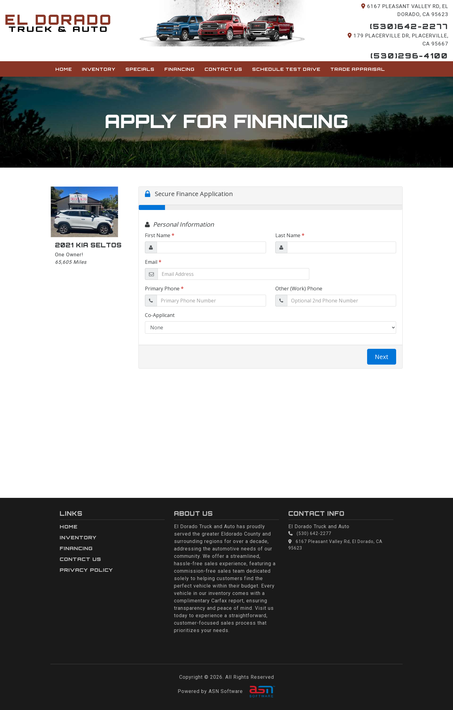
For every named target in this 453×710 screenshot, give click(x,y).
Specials (140, 69)
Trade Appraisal (357, 69)
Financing (179, 69)
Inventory (99, 69)
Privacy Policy (86, 570)
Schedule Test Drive (286, 69)
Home (63, 69)
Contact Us (223, 69)
